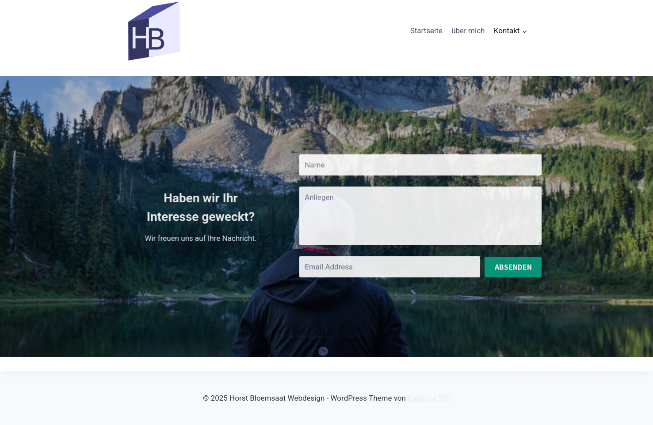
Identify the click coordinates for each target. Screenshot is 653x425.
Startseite (426, 30)
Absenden (513, 271)
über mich (468, 30)
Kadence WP (429, 398)
